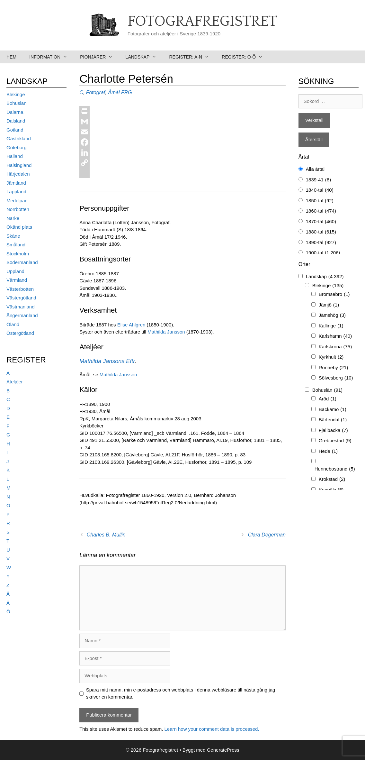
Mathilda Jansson (166, 331)
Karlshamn (335, 336)
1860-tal (321, 211)
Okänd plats (19, 227)
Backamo (332, 409)
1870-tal (321, 221)
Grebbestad (335, 440)
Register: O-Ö (245, 56)
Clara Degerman (266, 534)
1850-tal (320, 201)
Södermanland (22, 262)
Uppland (15, 271)
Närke (12, 218)
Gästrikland (18, 138)
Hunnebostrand (335, 469)
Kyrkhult (331, 357)
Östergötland (20, 333)
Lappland (16, 191)
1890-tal (321, 242)
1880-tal (321, 232)
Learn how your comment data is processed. (211, 729)
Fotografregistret (202, 22)
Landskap (144, 56)
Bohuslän (16, 103)
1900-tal (323, 253)
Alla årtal (315, 169)
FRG (126, 92)
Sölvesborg (336, 378)
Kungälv (331, 490)
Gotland (14, 130)
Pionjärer (99, 56)
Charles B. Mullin (106, 534)
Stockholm (17, 253)
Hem (11, 57)
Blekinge (15, 94)
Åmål (114, 92)
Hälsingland (18, 165)
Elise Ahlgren (131, 324)
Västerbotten (20, 289)
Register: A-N (192, 56)
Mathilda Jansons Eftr (107, 361)
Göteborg (16, 147)
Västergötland (21, 297)
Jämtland (16, 183)
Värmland (16, 280)
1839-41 (318, 180)
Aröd (327, 399)
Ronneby (333, 367)
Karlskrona (335, 347)
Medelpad (17, 200)
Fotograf (95, 92)
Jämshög (332, 315)
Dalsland (15, 121)
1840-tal (320, 190)
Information (51, 56)
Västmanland (20, 306)
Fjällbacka (333, 430)
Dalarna (14, 112)
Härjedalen (18, 174)
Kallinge (331, 326)
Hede (328, 451)
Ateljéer (14, 381)
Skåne (13, 236)
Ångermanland (22, 315)
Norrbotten (17, 209)
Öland (12, 324)
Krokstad (332, 479)
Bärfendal (333, 420)
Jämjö (329, 305)
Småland (15, 244)
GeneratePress (223, 750)
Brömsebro (334, 294)
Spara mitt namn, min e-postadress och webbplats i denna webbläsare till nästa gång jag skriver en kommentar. (180, 693)
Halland (14, 156)
